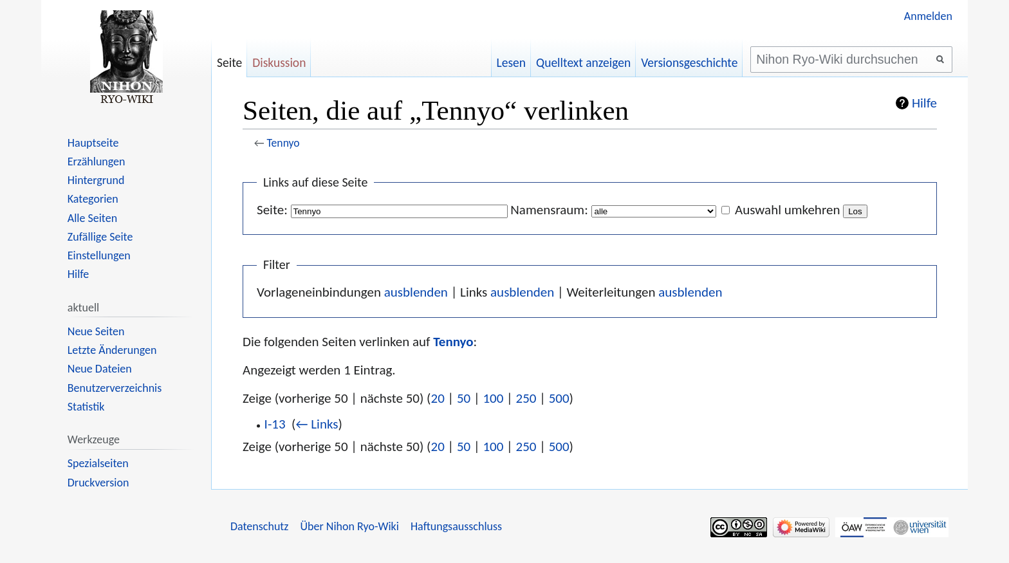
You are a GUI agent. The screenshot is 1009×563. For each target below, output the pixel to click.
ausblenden (416, 292)
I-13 (275, 424)
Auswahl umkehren (787, 209)
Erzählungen (96, 161)
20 (437, 398)
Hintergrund (96, 180)
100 (493, 398)
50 (463, 398)
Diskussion (279, 62)
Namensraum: (549, 209)
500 (559, 398)
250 (526, 398)
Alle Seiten (92, 218)
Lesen (511, 62)
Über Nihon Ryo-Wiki (349, 526)
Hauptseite (93, 143)
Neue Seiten (96, 331)
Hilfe (924, 103)
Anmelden (928, 16)
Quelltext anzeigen (583, 62)
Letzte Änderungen (112, 350)
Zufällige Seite (100, 237)
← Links (316, 424)
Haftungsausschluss (456, 526)
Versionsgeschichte (689, 62)
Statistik (86, 407)
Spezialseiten (98, 463)
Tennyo (283, 143)
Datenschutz (259, 526)
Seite (229, 62)
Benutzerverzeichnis (115, 388)
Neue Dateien (100, 369)
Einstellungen (99, 255)
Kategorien (93, 199)
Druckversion (98, 482)
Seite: (272, 209)
